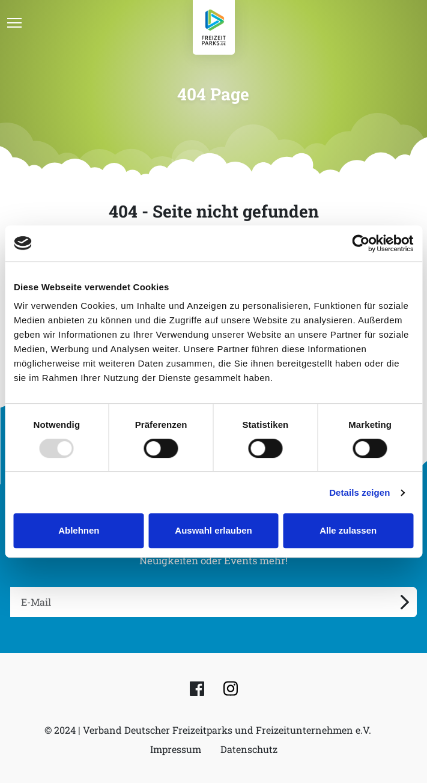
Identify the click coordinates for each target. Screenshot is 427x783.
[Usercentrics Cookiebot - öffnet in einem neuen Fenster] (360, 243)
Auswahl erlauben (213, 530)
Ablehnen (78, 530)
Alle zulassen (348, 530)
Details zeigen (359, 492)
